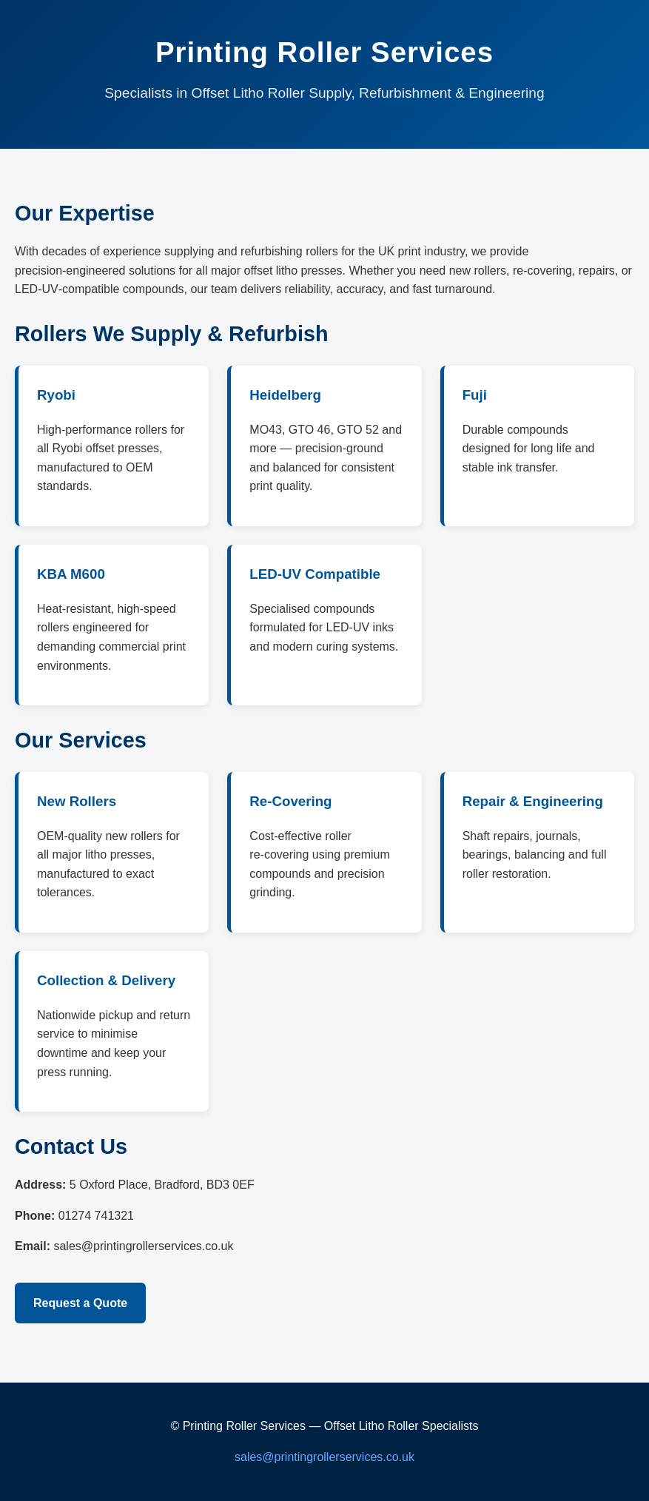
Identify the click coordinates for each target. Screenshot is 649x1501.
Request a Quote (80, 1303)
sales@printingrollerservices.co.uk (324, 1457)
